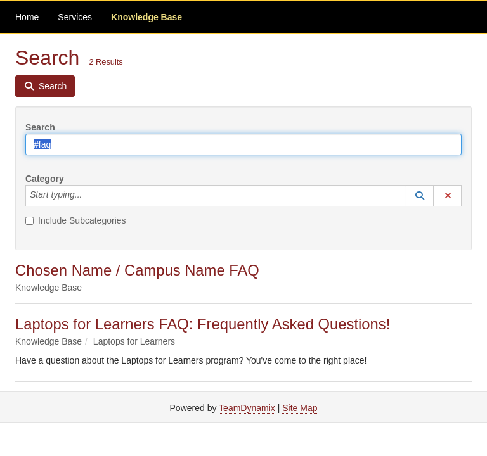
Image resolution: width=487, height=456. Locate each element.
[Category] (89, 196)
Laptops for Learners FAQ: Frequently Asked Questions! (202, 323)
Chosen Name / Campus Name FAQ (137, 270)
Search (40, 127)
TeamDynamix (247, 408)
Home (27, 17)
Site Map (299, 408)
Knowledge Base (146, 17)
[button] (420, 195)
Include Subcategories (75, 220)
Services (75, 17)
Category (44, 179)
